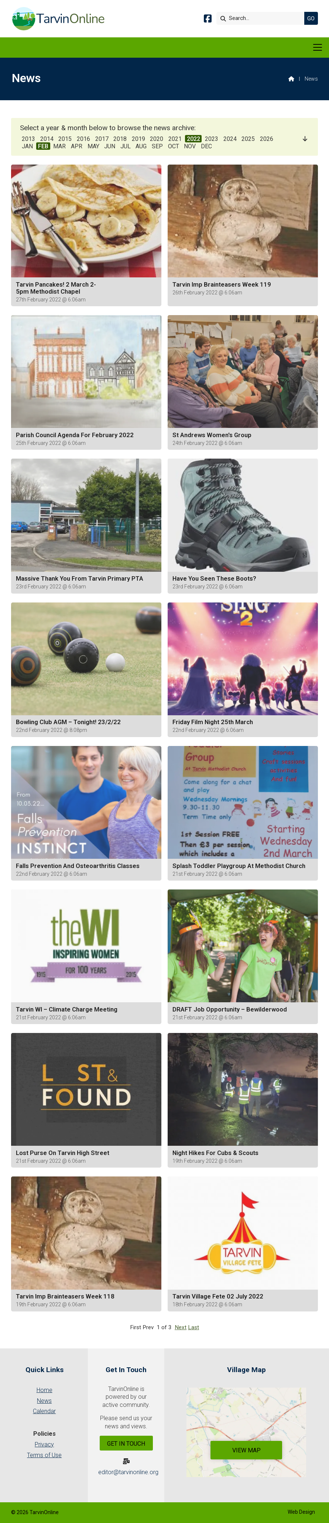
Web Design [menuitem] (301, 1512)
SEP (157, 146)
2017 (102, 138)
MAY (93, 146)
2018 (120, 138)
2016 (83, 138)
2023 (211, 138)
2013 (28, 138)
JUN (109, 146)
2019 (138, 138)
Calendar (44, 1411)
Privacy (44, 1444)
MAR (59, 146)
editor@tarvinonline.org (128, 1472)
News (44, 1400)
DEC (206, 146)
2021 (175, 138)
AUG (141, 146)
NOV (190, 146)
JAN (27, 146)
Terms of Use (44, 1455)
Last (193, 1327)
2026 (266, 138)
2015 (65, 138)
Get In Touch (126, 1443)
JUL (125, 146)
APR (76, 146)
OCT (173, 146)
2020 (156, 138)
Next (180, 1327)
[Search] (262, 18)
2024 (230, 138)
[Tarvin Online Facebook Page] (208, 19)
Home (44, 1390)
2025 (248, 138)
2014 (47, 138)
